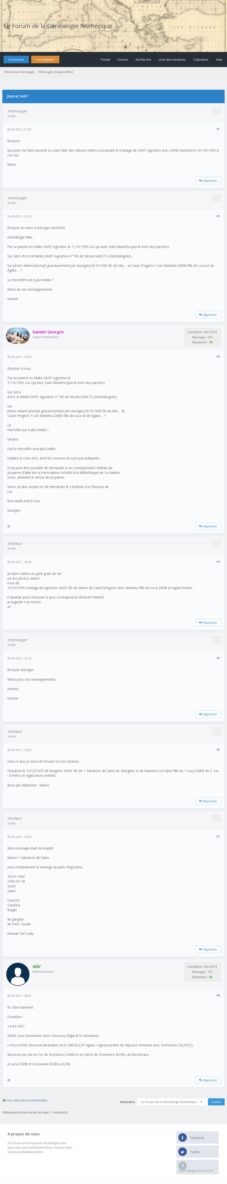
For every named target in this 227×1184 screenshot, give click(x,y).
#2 (218, 216)
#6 (218, 749)
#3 (218, 356)
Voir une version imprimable (27, 1100)
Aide (219, 59)
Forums (123, 59)
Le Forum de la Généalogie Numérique (58, 25)
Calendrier (201, 59)
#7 (218, 836)
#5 (218, 658)
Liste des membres (172, 59)
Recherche (143, 59)
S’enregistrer (45, 59)
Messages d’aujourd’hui (56, 72)
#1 (218, 129)
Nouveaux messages (19, 72)
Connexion (16, 59)
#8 (218, 995)
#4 (218, 561)
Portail (105, 59)
